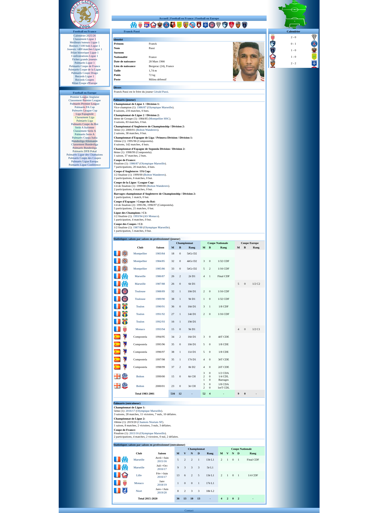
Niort (139, 490)
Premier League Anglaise (84, 96)
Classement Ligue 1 (84, 38)
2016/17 (130, 410)
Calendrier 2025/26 (85, 35)
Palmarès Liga (84, 120)
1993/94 (137, 216)
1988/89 (160, 291)
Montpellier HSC (159, 118)
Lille (139, 475)
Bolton (140, 376)
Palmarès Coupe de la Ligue (84, 69)
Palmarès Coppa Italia (84, 137)
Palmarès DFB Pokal (85, 151)
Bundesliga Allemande (85, 140)
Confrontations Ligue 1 (84, 55)
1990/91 (160, 306)
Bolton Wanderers (147, 129)
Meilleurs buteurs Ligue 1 (85, 42)
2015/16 (134, 433)
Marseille (140, 276)
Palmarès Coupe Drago (84, 72)
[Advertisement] (189, 8)
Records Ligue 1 (84, 76)
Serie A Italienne (84, 127)
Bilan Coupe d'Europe (84, 83)
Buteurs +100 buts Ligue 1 (84, 45)
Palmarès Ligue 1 (85, 62)
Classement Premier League (85, 100)
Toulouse (140, 291)
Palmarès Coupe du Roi (84, 124)
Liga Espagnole (85, 113)
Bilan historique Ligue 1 (85, 52)
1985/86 (160, 268)
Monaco (140, 329)
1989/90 (160, 298)
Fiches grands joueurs (84, 59)
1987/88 (137, 227)
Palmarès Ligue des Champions (85, 154)
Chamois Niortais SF (150, 421)
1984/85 (160, 261)
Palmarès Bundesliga (85, 147)
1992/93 (160, 321)
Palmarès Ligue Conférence (84, 164)
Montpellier (140, 253)
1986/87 (141, 107)
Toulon (140, 306)
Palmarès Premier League (84, 103)
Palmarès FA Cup (85, 107)
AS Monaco (151, 216)
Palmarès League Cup (84, 110)
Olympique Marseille (160, 107)
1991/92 (160, 313)
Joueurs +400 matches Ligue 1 (84, 49)
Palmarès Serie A (85, 134)
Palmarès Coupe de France (84, 66)
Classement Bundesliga (84, 144)
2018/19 (162, 484)
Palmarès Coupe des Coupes (84, 157)
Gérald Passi (161, 91)
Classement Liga (84, 117)
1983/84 (160, 253)
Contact (188, 510)
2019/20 (162, 492)
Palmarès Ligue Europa (84, 161)
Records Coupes (84, 79)
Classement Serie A (84, 130)
